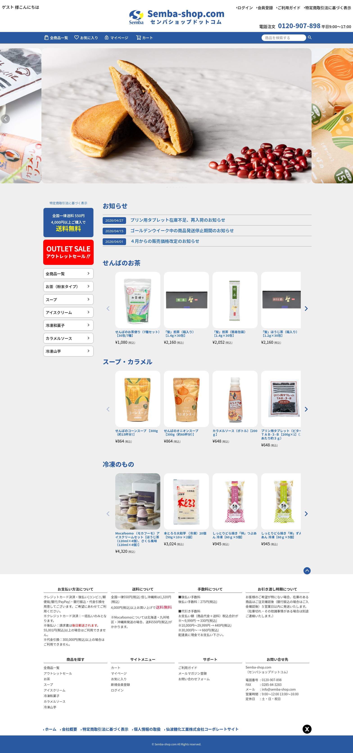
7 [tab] (186, 187)
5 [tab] (180, 187)
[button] (108, 309)
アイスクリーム (62, 312)
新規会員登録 (120, 684)
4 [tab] (177, 187)
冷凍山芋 (53, 351)
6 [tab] (183, 187)
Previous (5, 118)
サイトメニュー (142, 659)
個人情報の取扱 (147, 729)
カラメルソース (59, 338)
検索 (309, 37)
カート (115, 667)
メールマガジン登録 (192, 673)
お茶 (47, 679)
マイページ (116, 37)
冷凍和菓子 (55, 325)
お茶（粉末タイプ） (63, 286)
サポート (210, 659)
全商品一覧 (56, 37)
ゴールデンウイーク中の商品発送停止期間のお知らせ (168, 230)
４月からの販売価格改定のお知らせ (151, 241)
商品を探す (75, 659)
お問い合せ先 (277, 659)
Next (347, 118)
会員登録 (265, 7)
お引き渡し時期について (277, 589)
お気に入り (86, 37)
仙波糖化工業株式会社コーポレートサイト (202, 729)
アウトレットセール (58, 673)
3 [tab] (173, 187)
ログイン (245, 7)
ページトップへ (307, 570)
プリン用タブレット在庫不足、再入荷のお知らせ (164, 220)
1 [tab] (167, 187)
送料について (143, 589)
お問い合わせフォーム (194, 679)
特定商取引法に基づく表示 (328, 7)
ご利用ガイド (289, 7)
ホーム (51, 729)
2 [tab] (170, 187)
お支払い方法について (76, 589)
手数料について (210, 589)
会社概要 (69, 729)
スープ (51, 299)
